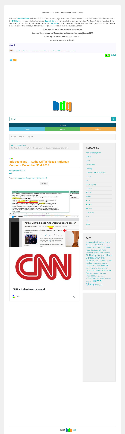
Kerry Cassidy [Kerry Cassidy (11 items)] (97, 263)
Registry (89, 208)
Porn (88, 200)
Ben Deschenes (23, 18)
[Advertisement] (62, 81)
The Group (62, 125)
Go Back (44, 183)
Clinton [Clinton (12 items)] (94, 248)
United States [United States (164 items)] (94, 283)
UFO (87, 220)
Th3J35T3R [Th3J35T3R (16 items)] (90, 278)
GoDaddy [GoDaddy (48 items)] (91, 255)
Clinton (88, 157)
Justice (62, 129)
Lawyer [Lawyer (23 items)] (89, 265)
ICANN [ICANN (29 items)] (97, 257)
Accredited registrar (93, 153)
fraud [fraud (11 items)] (95, 252)
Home (13, 137)
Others (97, 129)
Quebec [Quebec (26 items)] (89, 273)
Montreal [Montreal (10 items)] (98, 268)
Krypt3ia (89, 192)
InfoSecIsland (21, 145)
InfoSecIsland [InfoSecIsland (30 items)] (92, 260)
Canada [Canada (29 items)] (96, 244)
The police (54, 23)
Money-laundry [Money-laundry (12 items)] (91, 268)
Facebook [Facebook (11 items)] (94, 250)
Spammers (90, 212)
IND (87, 180)
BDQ (74, 430)
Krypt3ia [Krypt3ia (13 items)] (104, 263)
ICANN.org (15, 21)
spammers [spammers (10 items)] (101, 276)
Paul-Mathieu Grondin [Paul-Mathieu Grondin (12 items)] (99, 271)
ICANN (27, 129)
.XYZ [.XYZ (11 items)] (87, 242)
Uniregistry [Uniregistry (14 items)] (103, 278)
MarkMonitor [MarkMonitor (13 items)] (96, 266)
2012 (16, 178)
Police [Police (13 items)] (109, 271)
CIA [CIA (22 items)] (101, 244)
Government (90, 165)
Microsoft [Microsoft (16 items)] (105, 266)
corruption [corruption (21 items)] (101, 247)
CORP (88, 161)
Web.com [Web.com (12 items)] (99, 285)
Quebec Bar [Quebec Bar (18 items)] (97, 273)
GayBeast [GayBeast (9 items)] (100, 252)
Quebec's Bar (50, 21)
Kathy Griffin (36, 178)
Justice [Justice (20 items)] (89, 263)
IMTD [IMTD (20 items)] (103, 258)
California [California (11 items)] (89, 245)
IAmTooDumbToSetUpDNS (96, 172)
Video (88, 224)
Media (88, 196)
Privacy (89, 204)
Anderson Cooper (24, 178)
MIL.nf (44, 178)
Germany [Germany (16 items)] (107, 252)
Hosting (89, 169)
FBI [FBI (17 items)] (99, 250)
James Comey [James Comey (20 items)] (105, 260)
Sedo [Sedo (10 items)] (95, 276)
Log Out (30, 137)
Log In (21, 137)
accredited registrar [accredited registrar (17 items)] (97, 242)
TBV (87, 216)
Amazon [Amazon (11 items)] (107, 242)
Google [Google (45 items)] (101, 255)
